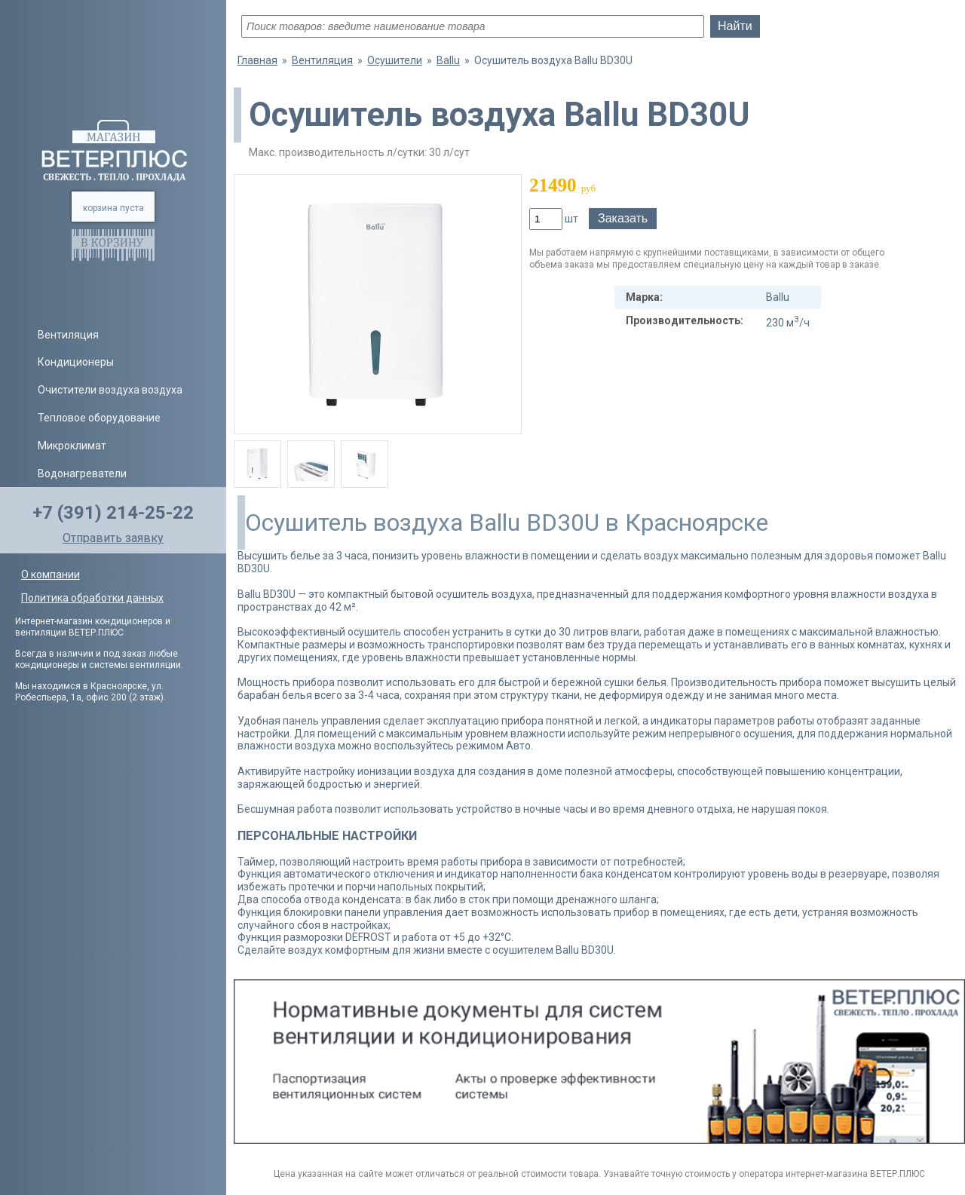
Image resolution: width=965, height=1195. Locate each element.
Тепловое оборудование (99, 418)
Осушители (394, 60)
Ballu (448, 60)
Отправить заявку (113, 538)
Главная (257, 60)
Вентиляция (68, 335)
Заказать (623, 218)
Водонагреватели (82, 473)
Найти (735, 26)
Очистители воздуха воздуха (110, 390)
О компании (50, 574)
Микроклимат (72, 446)
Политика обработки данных (92, 598)
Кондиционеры (76, 362)
